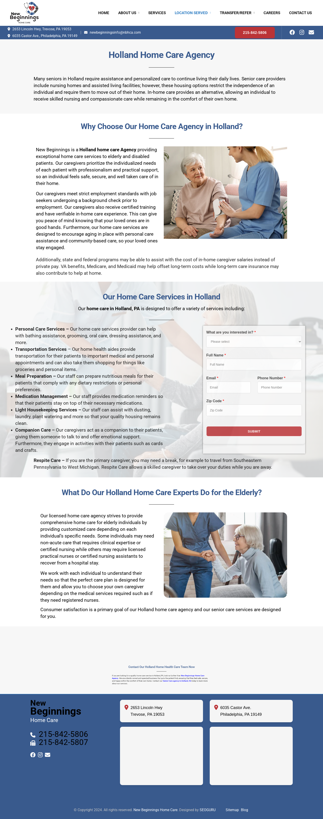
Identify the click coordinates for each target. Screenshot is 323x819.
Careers (272, 13)
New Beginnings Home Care (155, 810)
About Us (127, 13)
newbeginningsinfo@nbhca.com (115, 32)
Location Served (191, 13)
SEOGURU (208, 810)
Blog (244, 810)
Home (103, 13)
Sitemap (232, 810)
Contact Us (300, 13)
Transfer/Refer (235, 13)
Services (157, 13)
